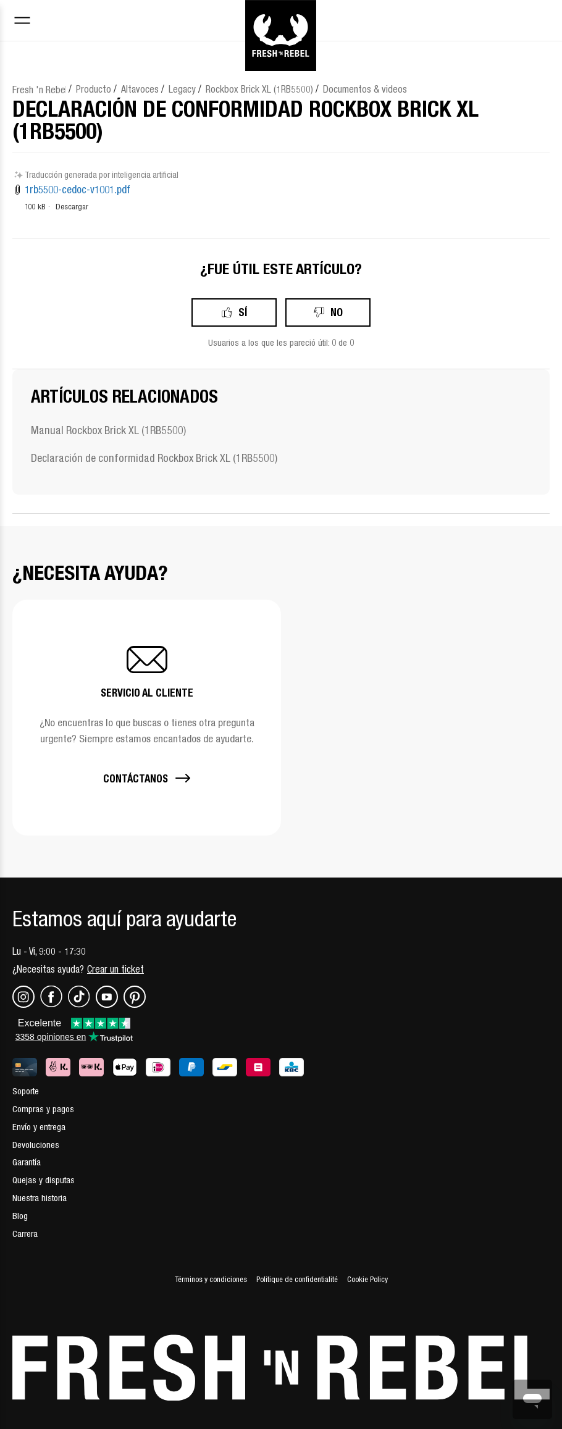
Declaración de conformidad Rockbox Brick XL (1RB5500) (154, 457)
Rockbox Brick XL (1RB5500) (259, 88)
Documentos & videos (365, 88)
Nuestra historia (39, 1197)
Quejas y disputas (43, 1180)
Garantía (26, 1162)
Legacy (182, 88)
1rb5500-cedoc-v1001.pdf (77, 189)
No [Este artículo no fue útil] (336, 312)
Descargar (72, 206)
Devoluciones (35, 1144)
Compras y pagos (43, 1109)
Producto (93, 88)
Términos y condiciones (211, 1279)
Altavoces (140, 88)
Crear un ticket (115, 968)
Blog (20, 1215)
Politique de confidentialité (297, 1279)
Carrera (25, 1233)
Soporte (25, 1091)
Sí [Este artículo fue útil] (242, 312)
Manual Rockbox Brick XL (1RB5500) (108, 430)
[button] (146, 718)
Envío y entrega (38, 1126)
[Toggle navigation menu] (22, 21)
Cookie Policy (367, 1279)
